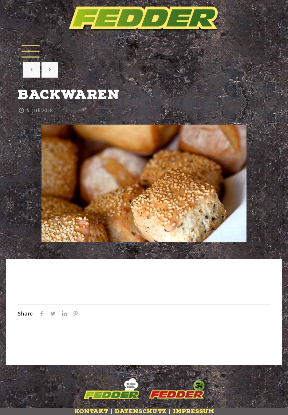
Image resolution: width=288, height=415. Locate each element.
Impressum (193, 411)
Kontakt (91, 411)
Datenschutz (140, 411)
